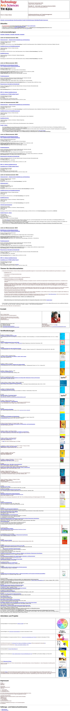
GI (44, 643)
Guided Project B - (6, 212)
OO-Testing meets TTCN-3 (5, 486)
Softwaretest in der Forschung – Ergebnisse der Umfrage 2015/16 (13, 364)
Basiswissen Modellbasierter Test (7, 371)
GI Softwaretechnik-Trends (5, 418)
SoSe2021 (2, 34)
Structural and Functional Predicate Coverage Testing (10, 489)
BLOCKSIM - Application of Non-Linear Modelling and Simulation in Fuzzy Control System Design (19, 602)
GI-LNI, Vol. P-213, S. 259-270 (24, 410)
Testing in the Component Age (6, 502)
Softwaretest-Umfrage (7, 661)
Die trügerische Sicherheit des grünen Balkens (9, 511)
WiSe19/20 (17, 34)
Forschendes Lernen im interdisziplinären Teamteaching (11, 383)
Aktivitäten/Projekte (38, 20)
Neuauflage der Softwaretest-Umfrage (8, 389)
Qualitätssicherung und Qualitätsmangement (10, 46)
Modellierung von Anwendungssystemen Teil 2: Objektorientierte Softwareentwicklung (10, 66)
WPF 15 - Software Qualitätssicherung (8, 92)
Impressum (45, 20)
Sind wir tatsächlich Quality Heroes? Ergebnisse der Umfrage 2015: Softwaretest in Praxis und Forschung (20, 377)
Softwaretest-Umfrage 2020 (20, 26)
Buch (16, 27)
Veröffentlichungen (30, 20)
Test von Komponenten (5, 521)
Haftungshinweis (4, 709)
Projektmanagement (4, 76)
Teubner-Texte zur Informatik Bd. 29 (37, 580)
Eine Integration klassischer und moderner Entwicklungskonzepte (12, 494)
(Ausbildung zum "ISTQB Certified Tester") (9, 94)
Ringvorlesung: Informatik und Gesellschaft (9, 84)
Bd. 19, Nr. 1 (12, 563)
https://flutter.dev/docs (52, 294)
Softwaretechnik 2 (4, 183)
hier (3, 441)
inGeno (8, 219)
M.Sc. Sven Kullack (42, 130)
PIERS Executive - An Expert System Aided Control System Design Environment (15, 605)
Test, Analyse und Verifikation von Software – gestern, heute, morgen (13, 356)
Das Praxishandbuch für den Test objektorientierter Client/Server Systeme (13, 529)
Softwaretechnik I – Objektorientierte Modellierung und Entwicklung (15, 39)
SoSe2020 (12, 34)
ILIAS (27, 28)
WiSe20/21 (7, 34)
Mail (56, 324)
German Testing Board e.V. (13, 648)
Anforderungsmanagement (6, 204)
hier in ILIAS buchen (31, 25)
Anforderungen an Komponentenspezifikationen (9, 508)
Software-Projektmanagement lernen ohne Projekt (10, 342)
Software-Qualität (20, 623)
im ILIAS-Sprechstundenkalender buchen (59, 326)
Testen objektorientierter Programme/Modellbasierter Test (22, 653)
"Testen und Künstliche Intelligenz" (21, 644)
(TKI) (28, 644)
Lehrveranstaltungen (9, 20)
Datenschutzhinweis (4, 710)
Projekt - (3, 125)
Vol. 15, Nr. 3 (16, 557)
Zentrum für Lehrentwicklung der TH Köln (29, 637)
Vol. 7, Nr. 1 (12, 519)
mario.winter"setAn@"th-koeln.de (8, 326)
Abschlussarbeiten (18, 20)
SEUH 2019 (20, 343)
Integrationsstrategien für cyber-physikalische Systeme (11, 348)
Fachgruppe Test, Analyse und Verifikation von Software (21, 643)
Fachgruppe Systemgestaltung (14, 631)
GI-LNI (20, 432)
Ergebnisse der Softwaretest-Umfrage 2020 (8, 335)
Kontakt (24, 20)
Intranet (17, 264)
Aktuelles (2, 20)
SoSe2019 (22, 34)
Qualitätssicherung (4, 53)
